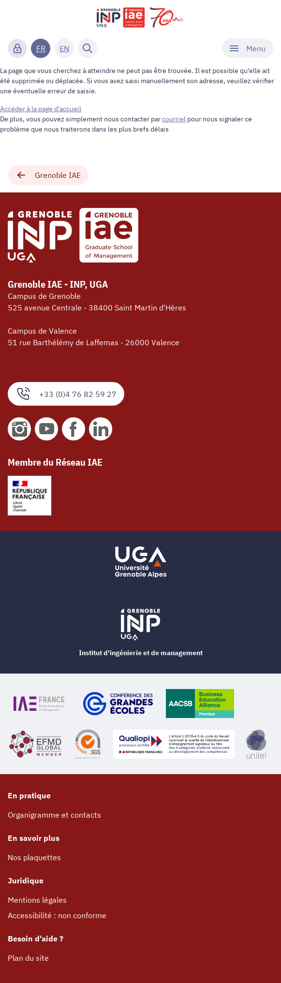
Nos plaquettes (34, 857)
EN (64, 48)
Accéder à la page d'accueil (40, 108)
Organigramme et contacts (54, 815)
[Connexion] (17, 48)
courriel (174, 119)
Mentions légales (37, 900)
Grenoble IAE (48, 175)
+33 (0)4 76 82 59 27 (66, 394)
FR (40, 48)
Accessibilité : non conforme (57, 915)
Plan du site (28, 958)
